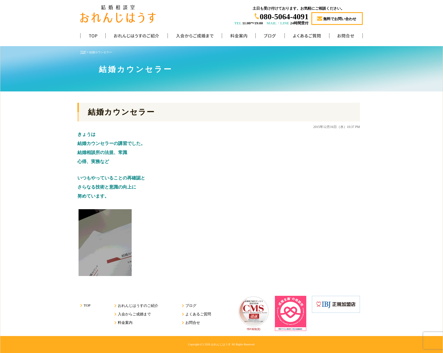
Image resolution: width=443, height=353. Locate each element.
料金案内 (238, 37)
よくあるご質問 (307, 37)
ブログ (270, 37)
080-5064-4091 (284, 16)
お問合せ (346, 37)
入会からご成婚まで (195, 37)
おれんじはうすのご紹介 (136, 37)
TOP (92, 37)
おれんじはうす (221, 344)
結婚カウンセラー (121, 112)
